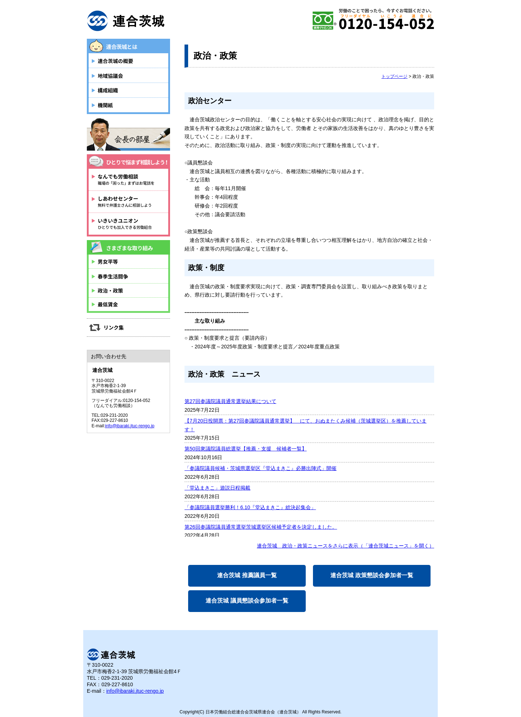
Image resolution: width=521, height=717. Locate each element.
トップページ (394, 76)
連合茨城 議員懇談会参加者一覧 (247, 601)
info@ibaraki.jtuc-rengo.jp (129, 425)
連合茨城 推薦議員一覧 (246, 575)
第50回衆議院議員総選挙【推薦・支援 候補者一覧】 (246, 449)
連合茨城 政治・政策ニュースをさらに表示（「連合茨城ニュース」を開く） (345, 546)
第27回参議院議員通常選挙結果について (230, 401)
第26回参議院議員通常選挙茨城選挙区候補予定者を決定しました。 (261, 527)
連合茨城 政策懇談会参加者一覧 (371, 575)
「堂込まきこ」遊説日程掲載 (217, 488)
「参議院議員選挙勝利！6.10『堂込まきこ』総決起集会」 (250, 507)
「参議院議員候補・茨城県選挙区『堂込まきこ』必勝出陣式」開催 (260, 468)
